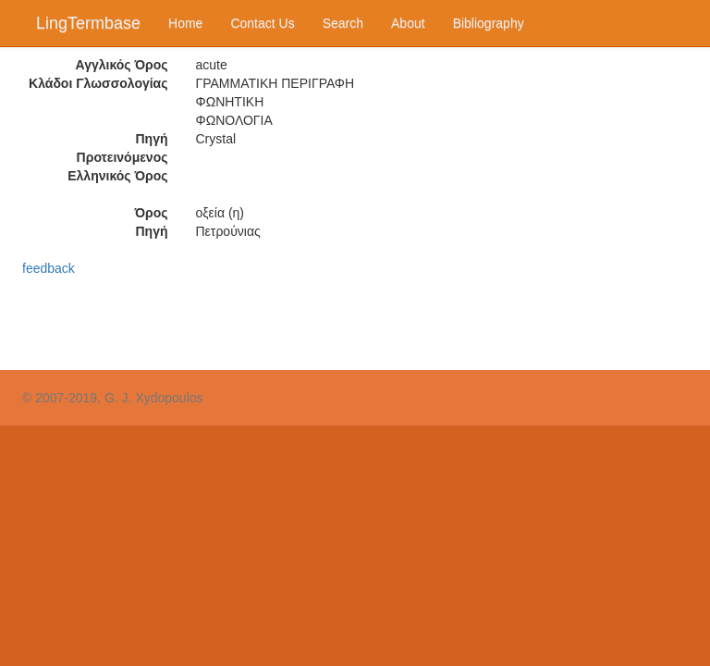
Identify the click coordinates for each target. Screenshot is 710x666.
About (408, 23)
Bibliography (488, 23)
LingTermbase (88, 23)
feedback (48, 268)
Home (185, 23)
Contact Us (262, 23)
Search (343, 23)
